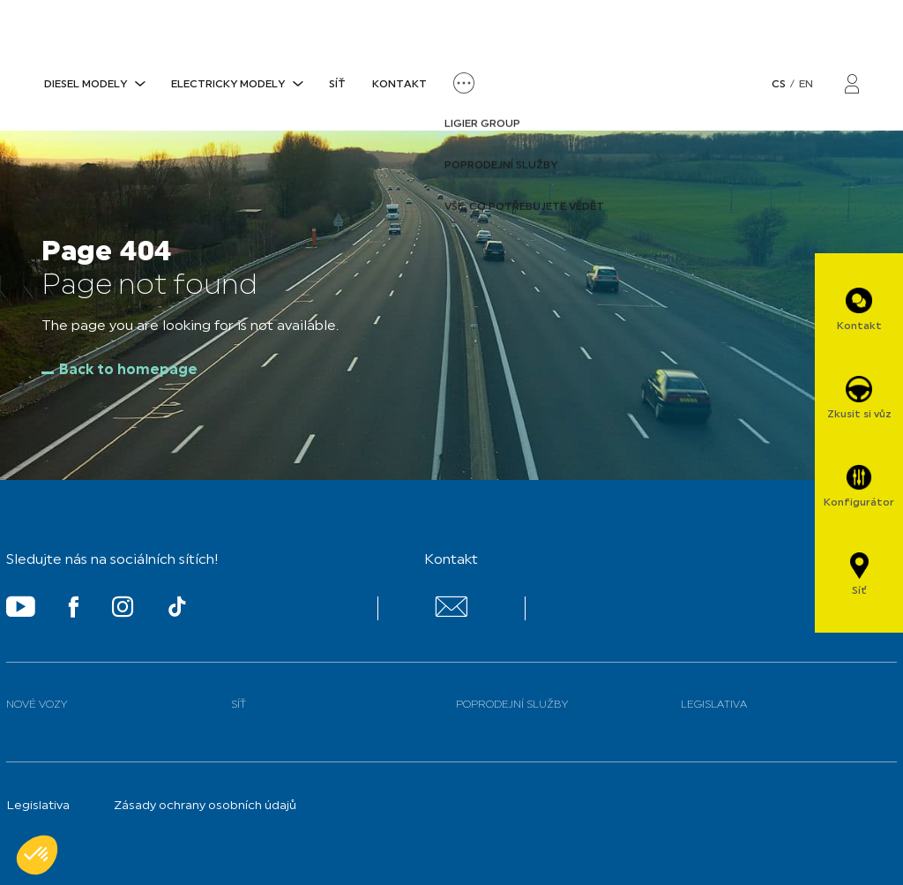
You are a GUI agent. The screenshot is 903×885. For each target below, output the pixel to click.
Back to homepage (128, 370)
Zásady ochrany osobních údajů (205, 806)
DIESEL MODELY (85, 84)
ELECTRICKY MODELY (228, 84)
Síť (337, 84)
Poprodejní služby (512, 705)
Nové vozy (36, 705)
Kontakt (399, 84)
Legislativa (714, 705)
